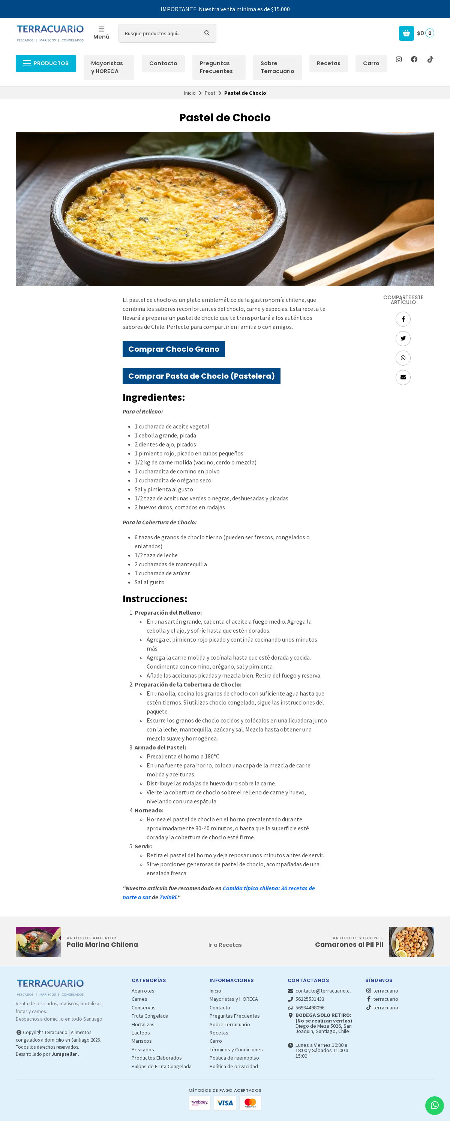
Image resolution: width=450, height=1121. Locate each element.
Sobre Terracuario (277, 67)
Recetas (328, 63)
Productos (46, 63)
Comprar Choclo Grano (173, 349)
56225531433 (306, 999)
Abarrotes (143, 990)
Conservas (144, 1007)
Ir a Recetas (225, 944)
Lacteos (141, 1032)
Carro (371, 63)
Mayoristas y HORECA (107, 67)
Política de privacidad (234, 1066)
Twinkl (167, 897)
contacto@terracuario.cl (319, 990)
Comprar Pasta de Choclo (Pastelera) (201, 376)
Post (210, 93)
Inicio (190, 93)
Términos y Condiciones (236, 1049)
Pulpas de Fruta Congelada (162, 1066)
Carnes (139, 999)
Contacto (163, 63)
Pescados (143, 1049)
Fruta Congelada (150, 1015)
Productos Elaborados (157, 1057)
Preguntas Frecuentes (216, 67)
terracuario (381, 990)
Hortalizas (143, 1024)
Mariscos (142, 1040)
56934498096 (306, 1007)
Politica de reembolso (234, 1057)
